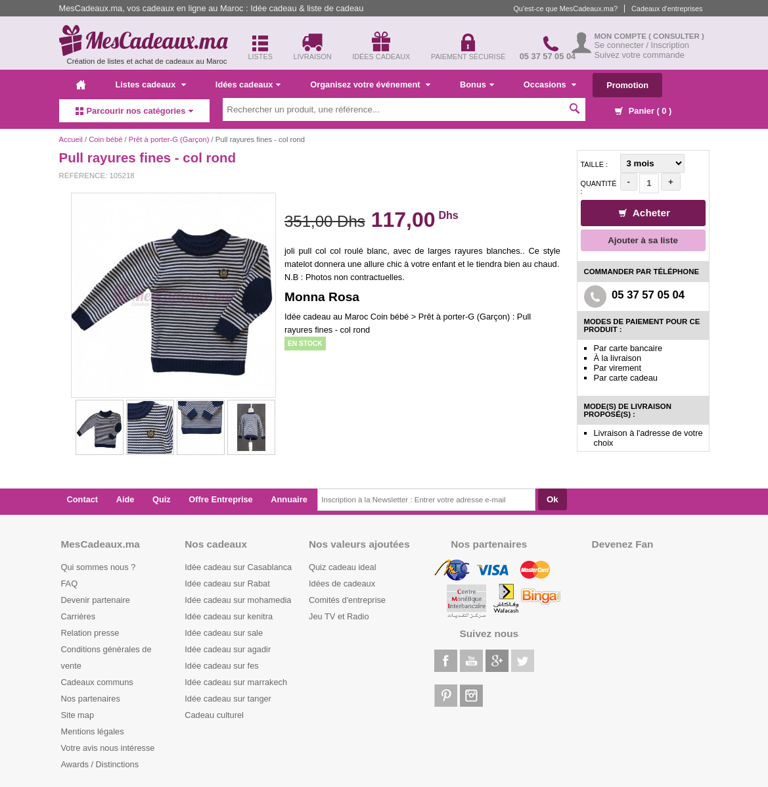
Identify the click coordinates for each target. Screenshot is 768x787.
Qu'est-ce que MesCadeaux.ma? (565, 8)
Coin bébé (105, 139)
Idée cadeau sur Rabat (227, 583)
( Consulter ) (676, 36)
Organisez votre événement (370, 84)
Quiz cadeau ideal (342, 567)
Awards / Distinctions (100, 764)
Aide (125, 499)
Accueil (71, 139)
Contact (83, 499)
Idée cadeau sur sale (224, 633)
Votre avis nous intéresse (108, 748)
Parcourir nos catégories (135, 111)
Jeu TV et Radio (339, 616)
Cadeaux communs (97, 682)
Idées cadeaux (248, 84)
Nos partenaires (90, 699)
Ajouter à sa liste (643, 240)
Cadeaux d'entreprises (666, 8)
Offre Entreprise (220, 499)
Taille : (594, 164)
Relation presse (90, 633)
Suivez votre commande (640, 55)
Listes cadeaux (151, 84)
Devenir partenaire (95, 600)
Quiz (161, 499)
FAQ (69, 583)
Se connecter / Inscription (642, 45)
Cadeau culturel (214, 715)
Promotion (627, 85)
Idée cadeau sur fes (221, 666)
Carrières (78, 616)
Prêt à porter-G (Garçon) (169, 139)
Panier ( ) (643, 111)
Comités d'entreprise (347, 600)
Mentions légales (92, 731)
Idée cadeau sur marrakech (236, 682)
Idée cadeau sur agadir (228, 649)
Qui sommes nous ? (98, 567)
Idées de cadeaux (342, 583)
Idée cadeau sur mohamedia (238, 600)
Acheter (644, 212)
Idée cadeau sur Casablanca (238, 567)
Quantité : (599, 187)
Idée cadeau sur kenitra (229, 616)
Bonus (477, 84)
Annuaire (289, 499)
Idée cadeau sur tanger (228, 699)
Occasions (550, 84)
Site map (78, 715)
